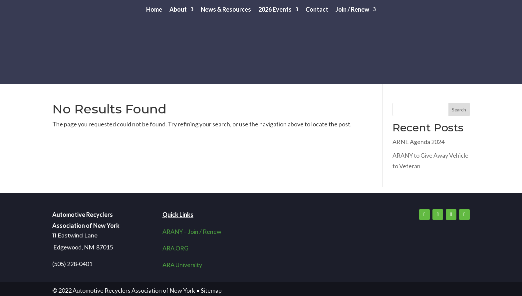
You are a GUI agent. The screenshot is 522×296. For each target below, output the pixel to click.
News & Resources (226, 10)
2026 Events (275, 10)
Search (459, 109)
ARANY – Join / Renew (191, 231)
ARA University (182, 264)
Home (154, 10)
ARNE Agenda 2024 (418, 141)
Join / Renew (352, 10)
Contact (317, 10)
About (178, 10)
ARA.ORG (175, 248)
